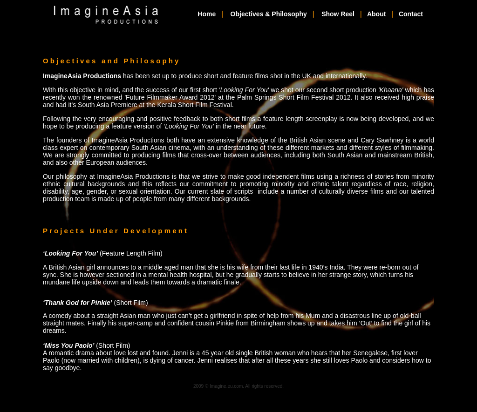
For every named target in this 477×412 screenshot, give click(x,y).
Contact (411, 14)
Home (207, 14)
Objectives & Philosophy (269, 14)
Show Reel (337, 14)
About (376, 14)
